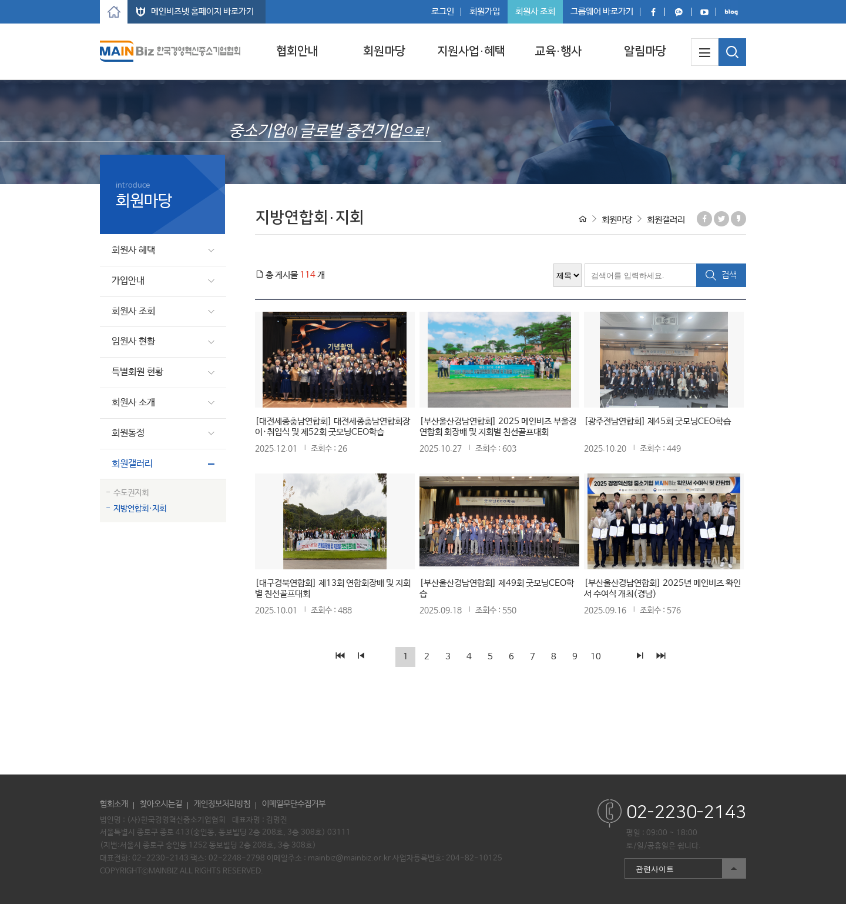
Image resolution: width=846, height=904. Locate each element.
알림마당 (645, 51)
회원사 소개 (133, 402)
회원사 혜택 (133, 250)
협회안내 (297, 51)
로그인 (442, 11)
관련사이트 (685, 868)
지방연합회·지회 (139, 508)
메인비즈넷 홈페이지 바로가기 (202, 11)
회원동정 (128, 433)
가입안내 (128, 280)
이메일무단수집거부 (293, 804)
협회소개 (114, 804)
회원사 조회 (535, 11)
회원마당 (384, 51)
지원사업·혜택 (471, 51)
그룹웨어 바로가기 (601, 11)
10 (595, 657)
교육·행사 (558, 51)
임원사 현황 (133, 341)
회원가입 (484, 11)
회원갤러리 (132, 463)
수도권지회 (131, 493)
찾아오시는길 (161, 804)
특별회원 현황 (137, 372)
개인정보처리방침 (222, 804)
